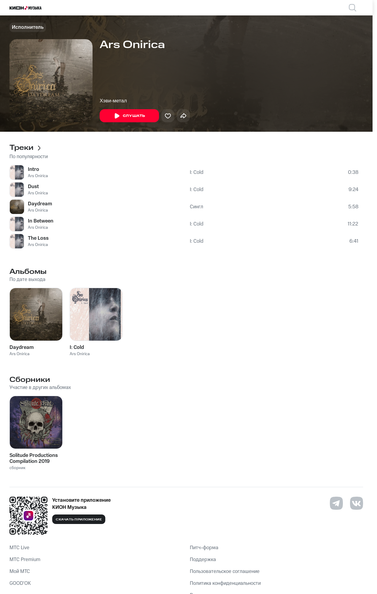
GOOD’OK (20, 583)
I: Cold (196, 172)
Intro (33, 169)
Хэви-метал (113, 101)
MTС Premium (24, 559)
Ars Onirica (38, 176)
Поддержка (203, 559)
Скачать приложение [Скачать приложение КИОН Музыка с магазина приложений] (79, 519)
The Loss (38, 238)
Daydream (40, 203)
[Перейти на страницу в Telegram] (336, 503)
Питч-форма (204, 547)
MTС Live (19, 547)
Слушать (129, 116)
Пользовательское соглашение (225, 571)
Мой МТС (19, 571)
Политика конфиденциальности (225, 583)
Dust (33, 186)
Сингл (196, 206)
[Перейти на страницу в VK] (356, 503)
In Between (40, 221)
